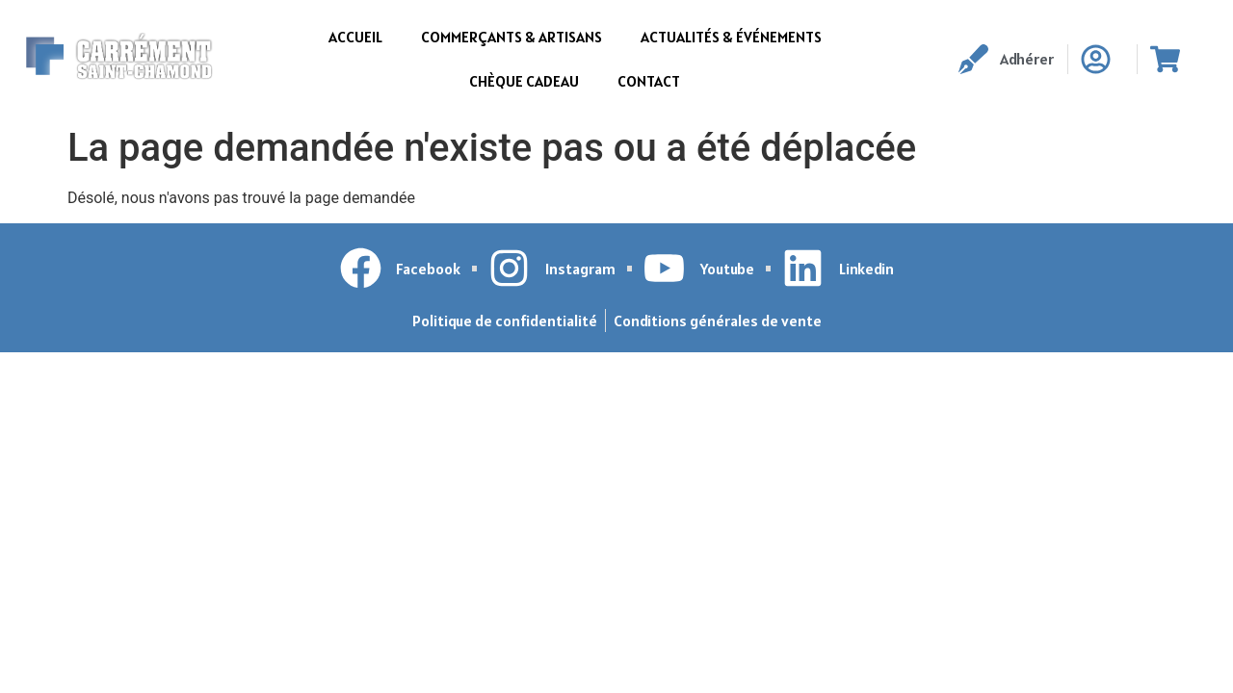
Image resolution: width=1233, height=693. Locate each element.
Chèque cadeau (524, 80)
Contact (648, 80)
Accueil (355, 36)
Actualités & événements (731, 36)
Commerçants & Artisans (511, 36)
